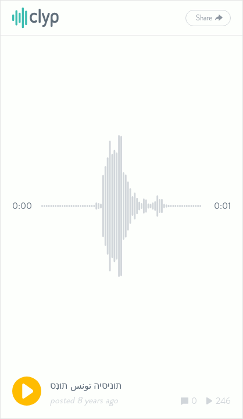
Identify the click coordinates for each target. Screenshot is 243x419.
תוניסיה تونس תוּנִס (86, 385)
